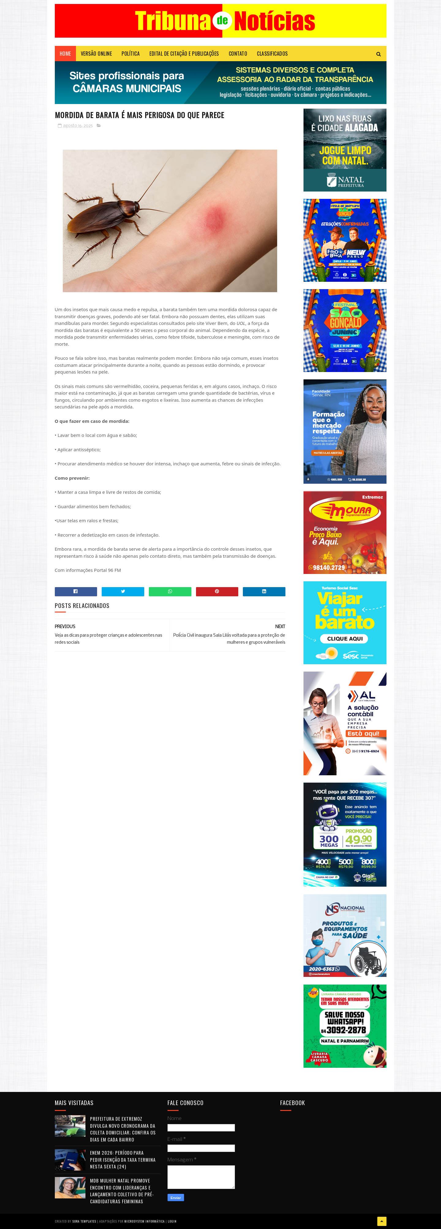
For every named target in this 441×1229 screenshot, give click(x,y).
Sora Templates (84, 1221)
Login (172, 1221)
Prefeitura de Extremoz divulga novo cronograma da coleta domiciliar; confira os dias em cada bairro (123, 1129)
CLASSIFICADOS (272, 53)
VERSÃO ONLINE (96, 53)
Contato (238, 53)
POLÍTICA (131, 53)
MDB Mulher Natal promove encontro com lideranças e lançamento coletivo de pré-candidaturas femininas (122, 1191)
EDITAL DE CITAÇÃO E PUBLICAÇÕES (184, 53)
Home (65, 53)
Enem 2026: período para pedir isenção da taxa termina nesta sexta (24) (123, 1159)
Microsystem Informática (144, 1221)
